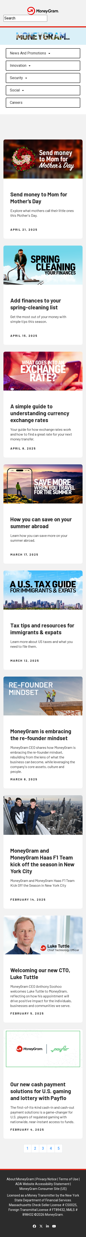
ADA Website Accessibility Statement (42, 1184)
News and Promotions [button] (28, 53)
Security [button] (16, 78)
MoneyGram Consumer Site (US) (43, 1189)
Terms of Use (68, 1179)
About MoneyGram (20, 1179)
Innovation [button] (18, 65)
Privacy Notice (46, 1179)
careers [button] (16, 102)
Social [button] (15, 90)
